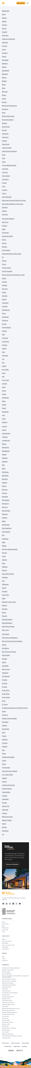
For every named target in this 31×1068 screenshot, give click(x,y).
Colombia (5, 169)
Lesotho (4, 426)
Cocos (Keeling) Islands (9, 165)
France (4, 264)
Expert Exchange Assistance (9, 1012)
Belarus (4, 77)
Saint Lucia (5, 630)
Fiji (3, 257)
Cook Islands (6, 176)
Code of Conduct (15, 1043)
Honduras (5, 338)
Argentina (5, 42)
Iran (3, 359)
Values (3, 939)
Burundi (4, 130)
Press (3, 931)
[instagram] (6, 903)
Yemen (4, 824)
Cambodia (5, 134)
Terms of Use (5, 1043)
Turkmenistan (6, 767)
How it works (5, 1016)
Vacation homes (6, 998)
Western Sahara (7, 820)
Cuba (3, 186)
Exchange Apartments (8, 996)
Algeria (4, 21)
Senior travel (5, 1032)
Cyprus (4, 193)
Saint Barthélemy (7, 619)
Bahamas (5, 63)
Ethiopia (4, 247)
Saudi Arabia (6, 655)
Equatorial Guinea (7, 236)
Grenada (4, 306)
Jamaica (4, 383)
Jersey (4, 390)
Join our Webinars (6, 974)
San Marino (5, 648)
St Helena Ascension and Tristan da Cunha (15, 708)
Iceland (4, 348)
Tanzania (4, 743)
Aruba (4, 49)
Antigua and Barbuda (8, 39)
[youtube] (20, 903)
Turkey (4, 764)
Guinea (4, 324)
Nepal (4, 521)
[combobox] (11, 1050)
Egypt (3, 229)
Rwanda (4, 616)
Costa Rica (5, 179)
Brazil (3, 112)
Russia (4, 612)
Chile (3, 158)
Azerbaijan (5, 60)
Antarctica (5, 35)
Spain (3, 701)
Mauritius (5, 479)
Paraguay (5, 577)
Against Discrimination (8, 983)
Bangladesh (5, 70)
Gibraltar (4, 296)
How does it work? (7, 941)
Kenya (4, 401)
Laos (3, 415)
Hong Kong (5, 341)
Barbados (5, 74)
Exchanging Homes (7, 1000)
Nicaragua (5, 539)
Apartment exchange (7, 1034)
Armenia (4, 46)
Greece (4, 299)
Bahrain (4, 67)
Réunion (4, 605)
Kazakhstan (5, 397)
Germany (5, 289)
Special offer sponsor (7, 1022)
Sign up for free (20, 3)
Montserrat (5, 503)
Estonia (4, 243)
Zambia (4, 827)
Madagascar (6, 451)
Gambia (4, 282)
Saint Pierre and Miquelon (10, 637)
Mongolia (5, 496)
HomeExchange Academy (9, 985)
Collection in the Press (7, 1002)
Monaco (4, 493)
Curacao (4, 190)
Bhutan (4, 95)
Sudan (4, 711)
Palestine (4, 567)
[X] (16, 903)
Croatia (4, 183)
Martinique (5, 472)
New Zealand (6, 532)
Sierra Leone (6, 669)
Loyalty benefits (6, 1038)
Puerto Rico (5, 595)
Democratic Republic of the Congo (12, 204)
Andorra (4, 25)
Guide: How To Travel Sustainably (10, 968)
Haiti (3, 334)
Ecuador (4, 225)
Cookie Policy (7, 1046)
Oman (4, 556)
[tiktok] (10, 903)
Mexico (4, 486)
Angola (4, 28)
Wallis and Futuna (7, 817)
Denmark (5, 207)
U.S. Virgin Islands (7, 774)
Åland (4, 14)
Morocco (5, 507)
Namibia (4, 517)
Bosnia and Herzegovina (9, 105)
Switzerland (5, 729)
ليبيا (3, 834)
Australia (4, 53)
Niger (3, 542)
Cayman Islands (7, 148)
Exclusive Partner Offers (8, 1014)
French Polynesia (7, 271)
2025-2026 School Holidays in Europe (12, 1036)
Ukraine (4, 781)
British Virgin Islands (8, 116)
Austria (4, 56)
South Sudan (6, 697)
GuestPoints (5, 943)
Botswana (5, 109)
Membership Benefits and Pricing (10, 1008)
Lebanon (4, 422)
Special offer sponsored (8, 1010)
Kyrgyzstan (5, 412)
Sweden (4, 725)
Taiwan (4, 736)
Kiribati (4, 405)
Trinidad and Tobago (8, 757)
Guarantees (5, 947)
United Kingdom (7, 788)
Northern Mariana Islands (9, 549)
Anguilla (4, 32)
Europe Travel (5, 994)
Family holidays (6, 1030)
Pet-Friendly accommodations (10, 992)
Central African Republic (9, 151)
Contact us (5, 960)
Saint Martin (5, 634)
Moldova (4, 489)
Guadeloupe (6, 310)
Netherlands (5, 525)
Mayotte (4, 482)
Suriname (5, 715)
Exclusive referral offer (8, 970)
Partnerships (5, 1026)
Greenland (5, 303)
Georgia (4, 285)
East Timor (5, 222)
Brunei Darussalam (7, 119)
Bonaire (4, 102)
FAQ (3, 956)
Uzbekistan (5, 799)
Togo (3, 750)
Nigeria (4, 546)
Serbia (4, 662)
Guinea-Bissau (6, 327)
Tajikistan (5, 739)
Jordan (4, 394)
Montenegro (6, 500)
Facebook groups (6, 987)
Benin (3, 88)
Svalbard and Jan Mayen (9, 718)
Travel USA (5, 989)
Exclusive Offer (6, 1020)
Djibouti (4, 211)
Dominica (5, 214)
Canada (4, 141)
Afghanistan (5, 11)
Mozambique (6, 510)
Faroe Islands (6, 250)
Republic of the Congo (9, 602)
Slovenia (4, 683)
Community (5, 929)
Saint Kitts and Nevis (8, 626)
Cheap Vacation (6, 991)
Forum (3, 958)
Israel (3, 373)
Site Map (24, 1046)
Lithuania (5, 437)
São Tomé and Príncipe (9, 652)
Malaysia (4, 458)
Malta (3, 468)
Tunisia (4, 760)
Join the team (5, 924)
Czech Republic (7, 197)
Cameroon (5, 137)
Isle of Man (5, 369)
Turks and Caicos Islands (9, 771)
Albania (4, 18)
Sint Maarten (6, 676)
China (4, 162)
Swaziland (5, 722)
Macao (4, 444)
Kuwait (4, 408)
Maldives (5, 461)
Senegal (4, 659)
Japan (4, 387)
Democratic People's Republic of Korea (14, 200)
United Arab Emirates (8, 785)
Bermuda (5, 91)
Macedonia (5, 447)
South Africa (6, 690)
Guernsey (5, 320)
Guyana (4, 331)
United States (6, 792)
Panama (4, 570)
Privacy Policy (25, 1043)
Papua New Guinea (8, 574)
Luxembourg (6, 440)
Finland (4, 261)
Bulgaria (4, 123)
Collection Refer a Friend (8, 1004)
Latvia (4, 419)
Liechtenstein (6, 433)
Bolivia (4, 98)
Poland (4, 588)
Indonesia (5, 355)
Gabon (4, 278)
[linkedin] (13, 903)
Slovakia (4, 680)
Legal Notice (16, 1046)
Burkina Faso (6, 127)
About (3, 922)
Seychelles (5, 666)
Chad (3, 155)
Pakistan (4, 560)
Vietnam (4, 813)
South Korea (5, 694)
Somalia (4, 687)
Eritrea (4, 240)
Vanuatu (4, 802)
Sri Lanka (5, 704)
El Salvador (5, 232)
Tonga (4, 753)
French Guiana (6, 268)
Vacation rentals (6, 972)
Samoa (4, 645)
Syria (3, 732)
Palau (3, 563)
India (3, 352)
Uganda (4, 778)
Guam (4, 313)
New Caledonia (6, 528)
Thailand (4, 746)
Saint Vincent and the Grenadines (12, 641)
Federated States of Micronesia (11, 254)
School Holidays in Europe (9, 979)
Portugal (4, 591)
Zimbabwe (5, 831)
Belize (4, 84)
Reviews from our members (9, 981)
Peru (3, 581)
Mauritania (5, 475)
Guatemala (5, 317)
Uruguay (4, 795)
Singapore (5, 673)
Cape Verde (5, 144)
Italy (3, 376)
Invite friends (5, 949)
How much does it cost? (8, 945)
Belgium (4, 81)
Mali (3, 465)
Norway (4, 553)
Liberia (4, 430)
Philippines (5, 584)
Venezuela (5, 810)
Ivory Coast (5, 380)
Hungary (4, 345)
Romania (4, 609)
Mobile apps (5, 927)
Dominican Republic (8, 218)
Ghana (4, 292)
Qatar (3, 598)
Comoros (5, 172)
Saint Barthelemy (7, 623)
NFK (3, 535)
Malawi (4, 454)
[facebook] (3, 903)
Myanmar (5, 514)
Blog (3, 926)
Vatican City (5, 806)
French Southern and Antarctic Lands (13, 275)
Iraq (3, 362)
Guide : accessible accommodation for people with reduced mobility (15, 976)
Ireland (4, 366)
